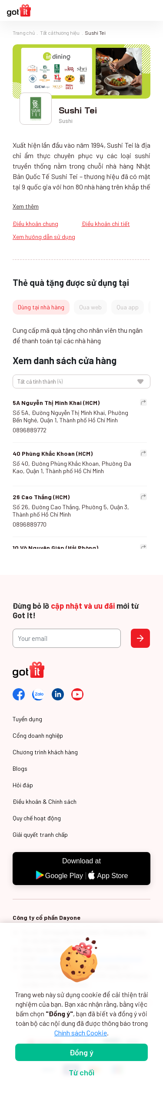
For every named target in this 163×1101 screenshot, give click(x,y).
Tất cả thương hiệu (60, 33)
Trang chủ (23, 33)
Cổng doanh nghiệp (38, 735)
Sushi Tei (95, 33)
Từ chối (81, 1072)
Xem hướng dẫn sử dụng (44, 236)
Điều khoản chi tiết (106, 223)
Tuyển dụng (27, 719)
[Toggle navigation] (152, 11)
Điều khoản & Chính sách (45, 801)
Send (140, 638)
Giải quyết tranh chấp (40, 834)
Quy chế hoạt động (37, 818)
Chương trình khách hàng (45, 752)
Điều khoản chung (35, 223)
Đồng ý (81, 1052)
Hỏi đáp (23, 785)
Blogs (20, 768)
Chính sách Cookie (80, 1032)
